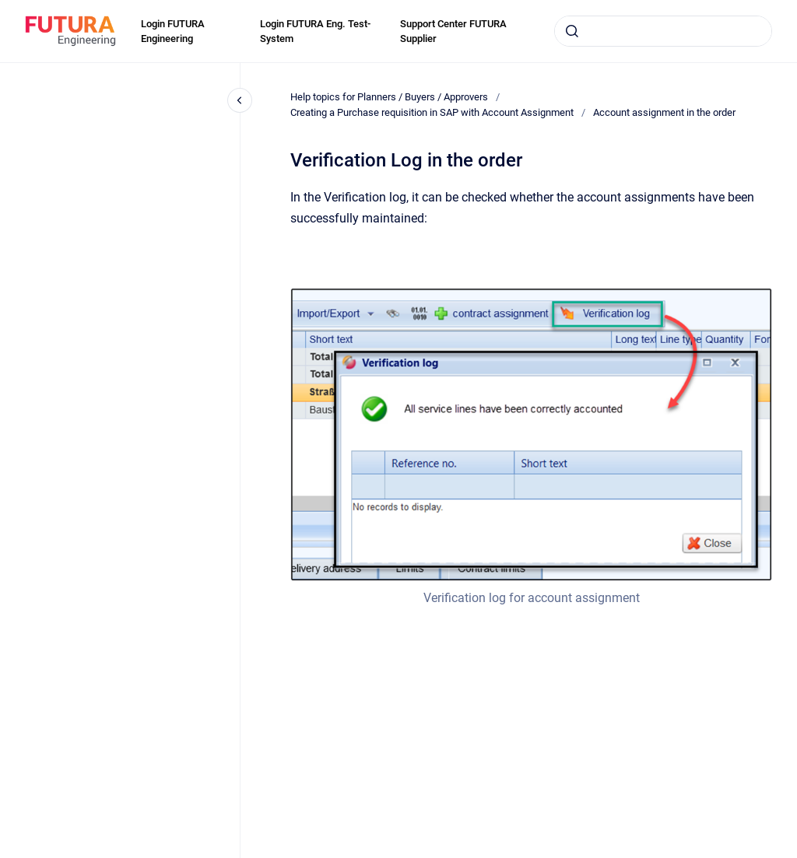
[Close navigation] (239, 100)
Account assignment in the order (664, 112)
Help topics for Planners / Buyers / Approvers (389, 97)
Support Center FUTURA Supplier (453, 31)
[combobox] (663, 31)
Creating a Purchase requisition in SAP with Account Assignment (432, 112)
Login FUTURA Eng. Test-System (315, 31)
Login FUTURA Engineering (173, 31)
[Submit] (572, 31)
